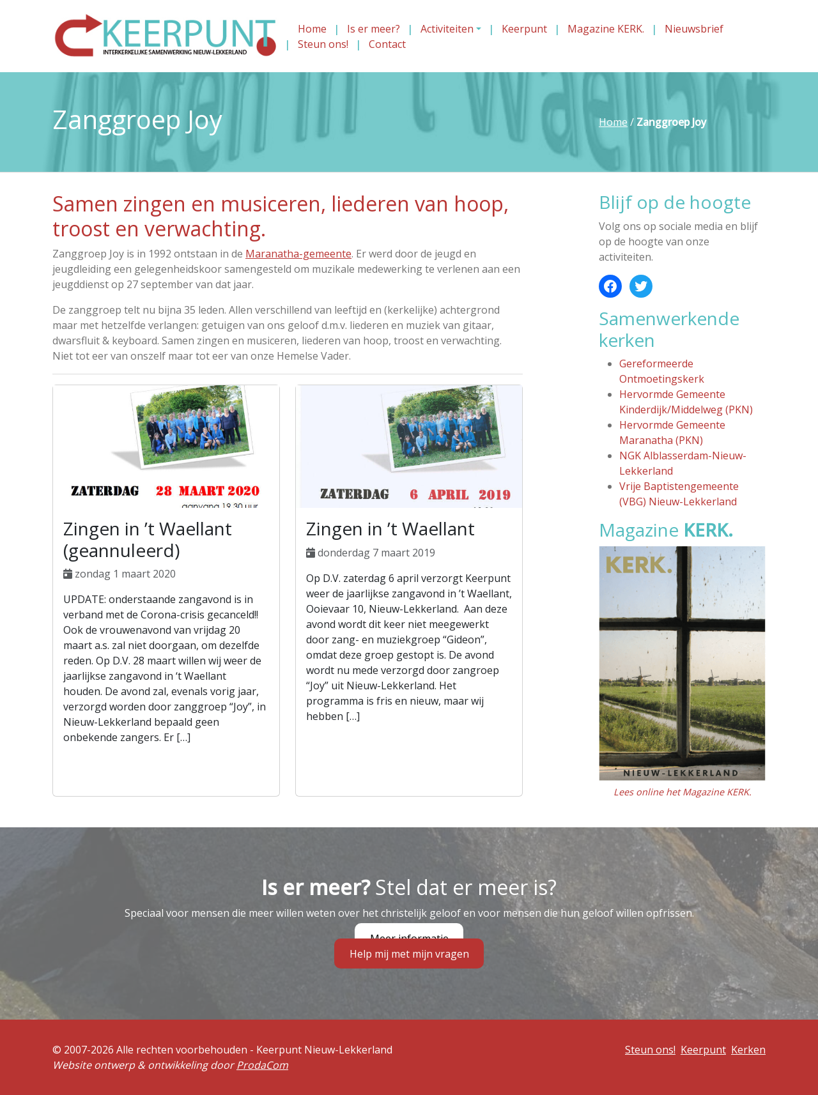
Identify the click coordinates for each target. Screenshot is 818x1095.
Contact (387, 44)
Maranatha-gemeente (298, 254)
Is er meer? (373, 29)
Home (312, 29)
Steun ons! (323, 44)
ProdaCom (262, 1065)
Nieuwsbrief (694, 29)
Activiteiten (447, 29)
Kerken (748, 1050)
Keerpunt (524, 29)
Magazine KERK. (605, 29)
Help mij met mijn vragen (409, 954)
